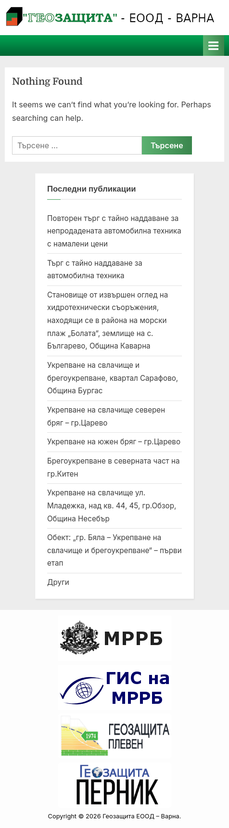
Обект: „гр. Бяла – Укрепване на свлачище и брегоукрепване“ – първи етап (114, 550)
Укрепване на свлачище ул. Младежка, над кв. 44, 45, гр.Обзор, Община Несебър (111, 505)
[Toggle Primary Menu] (213, 45)
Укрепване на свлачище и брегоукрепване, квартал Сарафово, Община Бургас (112, 378)
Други (58, 582)
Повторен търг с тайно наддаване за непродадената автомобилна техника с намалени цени (114, 231)
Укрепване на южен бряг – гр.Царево (113, 441)
